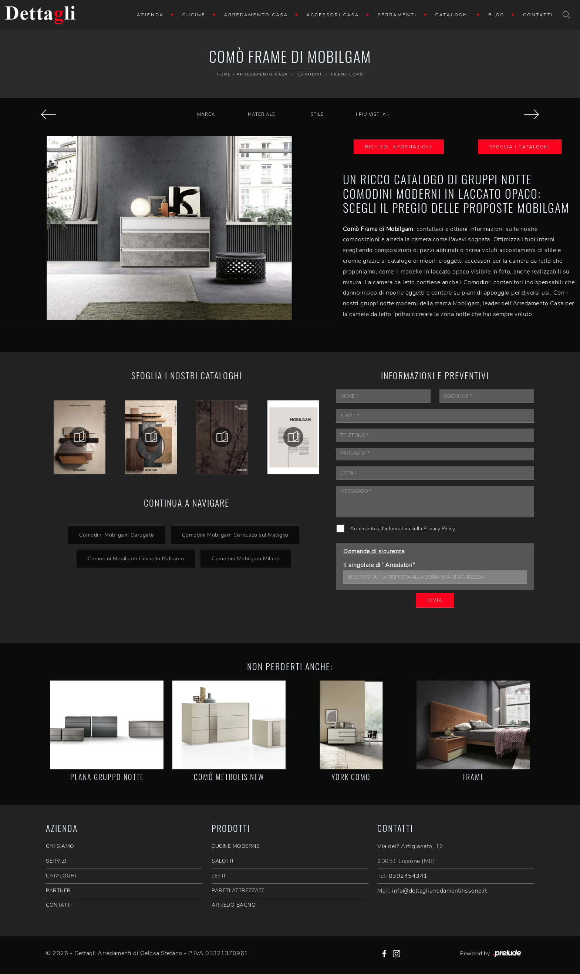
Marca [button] (206, 114)
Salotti (222, 860)
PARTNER (58, 890)
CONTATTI (58, 904)
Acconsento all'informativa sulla (402, 528)
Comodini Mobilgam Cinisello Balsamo (136, 558)
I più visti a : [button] (372, 114)
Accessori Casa (333, 14)
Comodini (309, 74)
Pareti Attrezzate (238, 890)
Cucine (194, 14)
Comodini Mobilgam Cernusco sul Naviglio (235, 534)
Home (224, 74)
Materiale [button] (261, 114)
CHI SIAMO (60, 846)
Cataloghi (452, 14)
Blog (496, 14)
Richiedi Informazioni (398, 147)
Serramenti (397, 14)
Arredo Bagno (234, 904)
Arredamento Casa (256, 14)
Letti (218, 875)
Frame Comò (347, 74)
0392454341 (408, 876)
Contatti (538, 14)
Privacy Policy (439, 528)
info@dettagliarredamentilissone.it (439, 891)
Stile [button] (317, 114)
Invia (435, 600)
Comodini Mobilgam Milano (246, 558)
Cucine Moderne (235, 846)
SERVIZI (56, 860)
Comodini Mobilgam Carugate (116, 534)
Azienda (150, 14)
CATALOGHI (61, 875)
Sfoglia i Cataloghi (519, 147)
